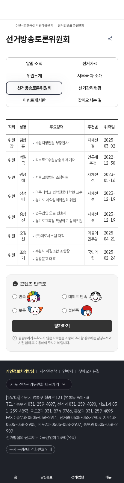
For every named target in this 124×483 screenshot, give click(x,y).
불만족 (73, 310)
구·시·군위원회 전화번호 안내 (30, 449)
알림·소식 (34, 63)
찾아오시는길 (88, 371)
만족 (22, 296)
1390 (61, 437)
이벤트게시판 (34, 100)
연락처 (67, 371)
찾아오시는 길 (90, 100)
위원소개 (34, 76)
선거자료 (90, 63)
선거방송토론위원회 (34, 88)
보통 (22, 310)
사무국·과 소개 (89, 76)
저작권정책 (48, 371)
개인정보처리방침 (20, 371)
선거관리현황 (89, 88)
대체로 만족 (77, 296)
